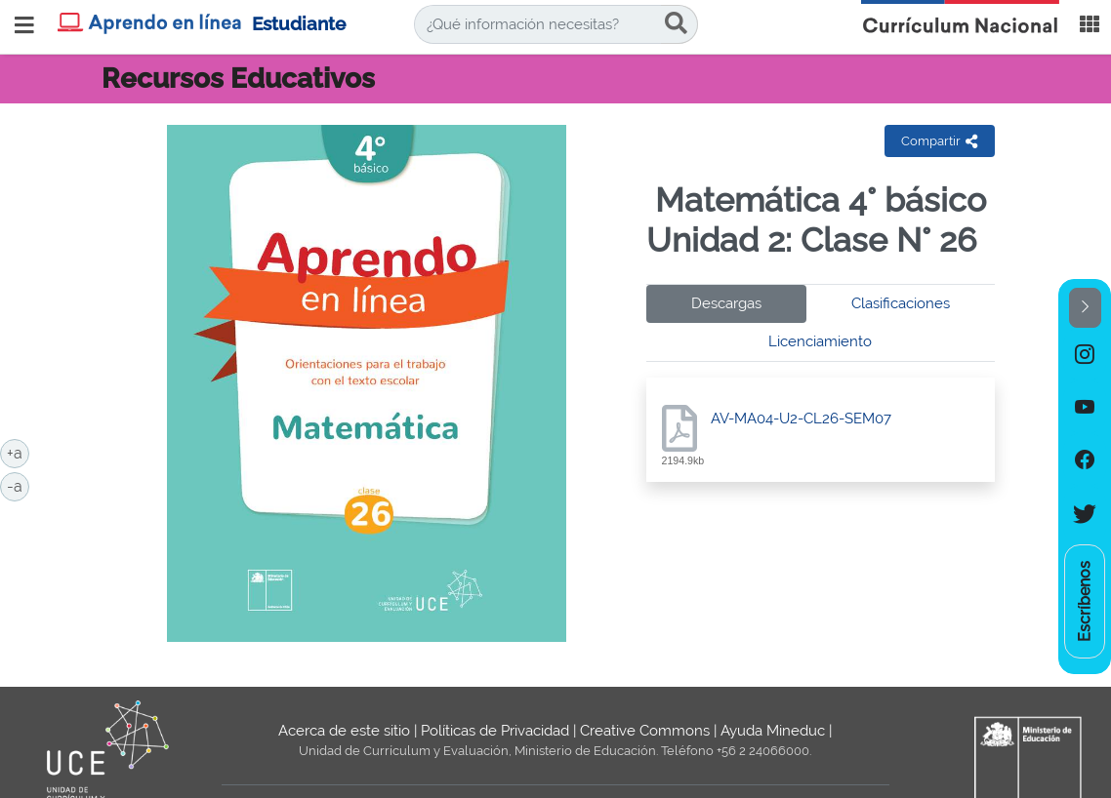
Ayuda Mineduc (772, 730)
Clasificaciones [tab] (900, 303)
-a (18, 485)
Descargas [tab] (726, 303)
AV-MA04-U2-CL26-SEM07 (801, 418)
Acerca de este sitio (344, 730)
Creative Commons (645, 730)
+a (18, 451)
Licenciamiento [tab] (820, 341)
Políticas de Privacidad (495, 730)
